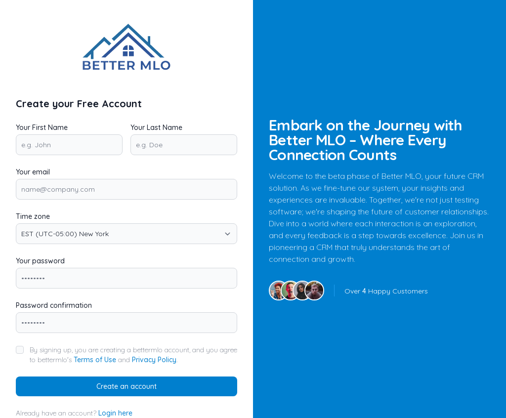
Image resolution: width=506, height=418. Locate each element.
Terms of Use (95, 359)
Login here (115, 413)
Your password (40, 260)
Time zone (33, 216)
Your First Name (42, 127)
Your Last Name (156, 127)
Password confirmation (54, 305)
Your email (33, 171)
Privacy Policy (154, 359)
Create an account (126, 386)
